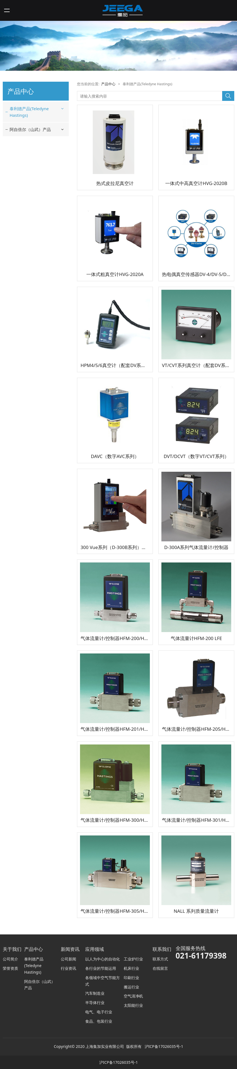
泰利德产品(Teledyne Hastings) (29, 112)
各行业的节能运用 (100, 968)
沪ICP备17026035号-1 (164, 1046)
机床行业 (131, 968)
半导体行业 (94, 1002)
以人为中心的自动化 (102, 959)
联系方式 (160, 959)
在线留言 (160, 968)
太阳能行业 (133, 1005)
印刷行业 (131, 977)
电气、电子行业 (98, 1011)
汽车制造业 (94, 993)
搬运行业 (131, 987)
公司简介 (10, 959)
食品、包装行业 (98, 1021)
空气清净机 (133, 996)
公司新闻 (68, 959)
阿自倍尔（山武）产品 (30, 129)
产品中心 (108, 84)
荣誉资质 (10, 968)
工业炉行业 (133, 959)
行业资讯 (68, 968)
